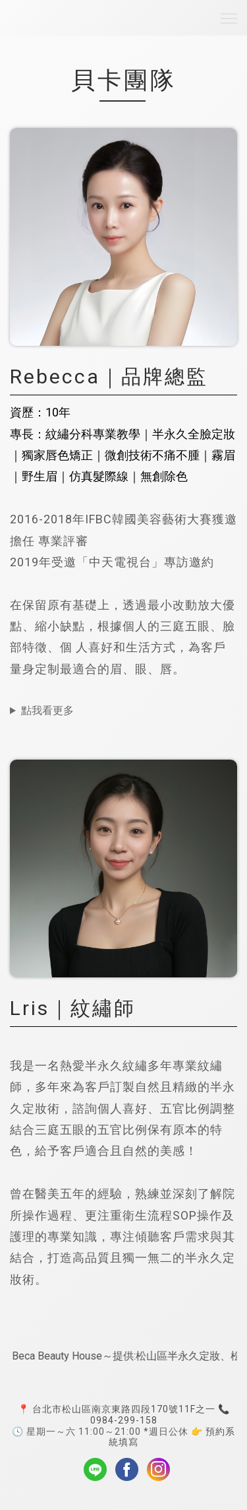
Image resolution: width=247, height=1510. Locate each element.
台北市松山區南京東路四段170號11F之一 (123, 1409)
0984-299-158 (123, 1420)
